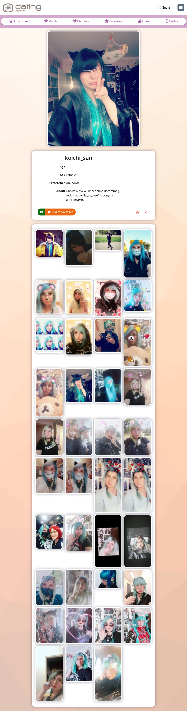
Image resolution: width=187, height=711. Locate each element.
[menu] (181, 7)
